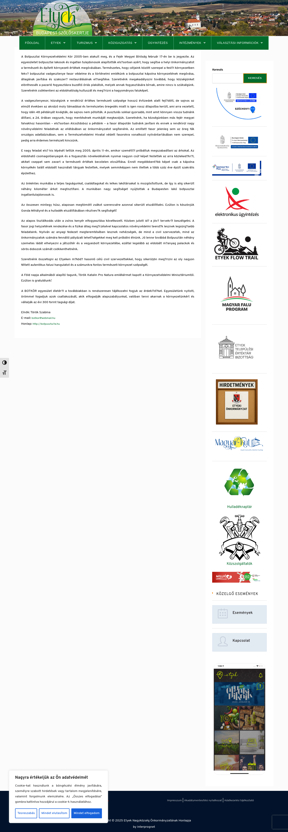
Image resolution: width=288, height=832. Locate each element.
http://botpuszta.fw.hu (46, 324)
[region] (58, 796)
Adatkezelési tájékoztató (239, 800)
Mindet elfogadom (87, 813)
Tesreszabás (26, 813)
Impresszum (174, 800)
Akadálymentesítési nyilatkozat (203, 800)
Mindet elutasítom (54, 813)
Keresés (217, 70)
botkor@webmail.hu (43, 318)
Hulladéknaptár (239, 507)
